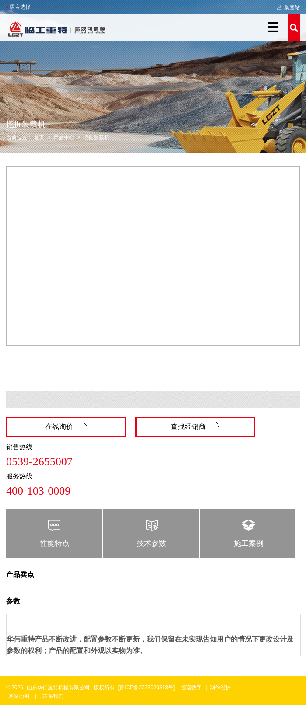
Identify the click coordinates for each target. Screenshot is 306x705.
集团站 (288, 7)
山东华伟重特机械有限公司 (58, 687)
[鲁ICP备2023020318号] (147, 687)
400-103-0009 (38, 491)
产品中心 (63, 137)
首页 (39, 137)
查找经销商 (195, 426)
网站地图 (18, 696)
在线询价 (66, 426)
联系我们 (52, 696)
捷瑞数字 (191, 687)
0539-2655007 (39, 461)
